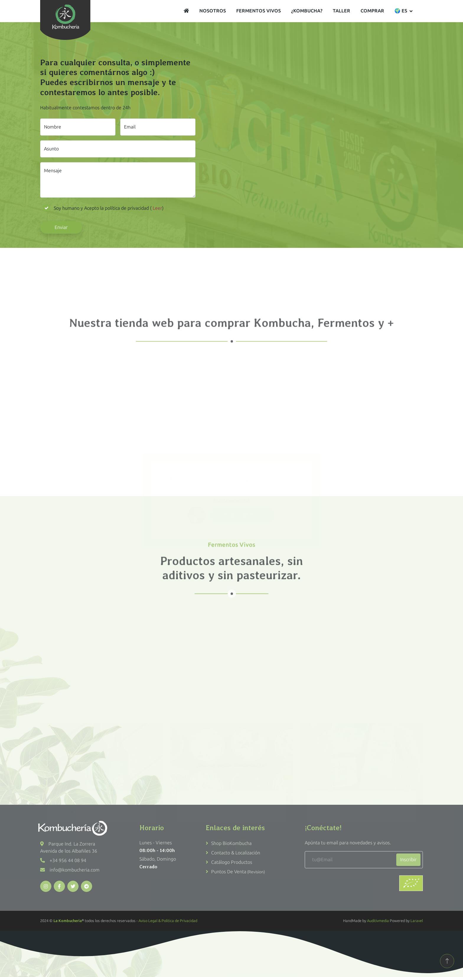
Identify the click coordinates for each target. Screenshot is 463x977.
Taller (341, 11)
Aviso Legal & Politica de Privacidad (167, 921)
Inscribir (408, 859)
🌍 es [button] (400, 11)
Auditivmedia (378, 921)
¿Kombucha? (306, 11)
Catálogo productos (231, 862)
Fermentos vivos (258, 11)
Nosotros (212, 11)
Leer (156, 208)
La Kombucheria (67, 921)
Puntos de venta (238, 871)
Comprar (372, 11)
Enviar (61, 227)
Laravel (416, 921)
